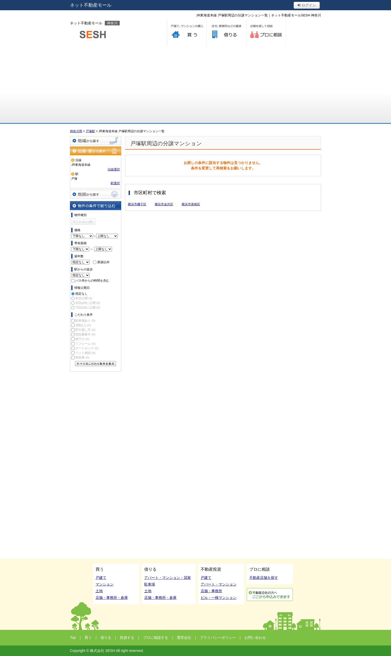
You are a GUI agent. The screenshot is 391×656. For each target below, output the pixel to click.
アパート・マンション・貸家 (167, 578)
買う (187, 32)
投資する (127, 638)
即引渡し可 (85, 330)
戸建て (101, 578)
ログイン (306, 5)
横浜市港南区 (191, 204)
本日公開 (83, 298)
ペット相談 (85, 353)
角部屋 (82, 357)
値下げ (82, 339)
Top (73, 638)
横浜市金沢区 (164, 204)
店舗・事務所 (211, 591)
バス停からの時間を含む (92, 280)
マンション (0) (82, 221)
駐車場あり (85, 320)
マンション (105, 584)
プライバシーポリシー (218, 638)
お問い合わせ (255, 638)
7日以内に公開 (87, 307)
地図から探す (95, 194)
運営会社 (184, 638)
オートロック (86, 348)
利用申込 (270, 594)
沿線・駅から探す (95, 150)
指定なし (81, 293)
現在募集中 (85, 334)
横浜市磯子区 (137, 204)
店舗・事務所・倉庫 (112, 598)
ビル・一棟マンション (218, 598)
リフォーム (85, 343)
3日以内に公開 (87, 303)
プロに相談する (266, 32)
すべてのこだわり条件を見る (95, 363)
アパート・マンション (218, 584)
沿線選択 (114, 169)
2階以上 (83, 325)
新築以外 (103, 262)
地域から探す (95, 140)
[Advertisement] (195, 84)
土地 (99, 591)
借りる (226, 32)
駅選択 (115, 183)
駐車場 (149, 584)
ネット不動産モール (90, 5)
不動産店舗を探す (263, 578)
